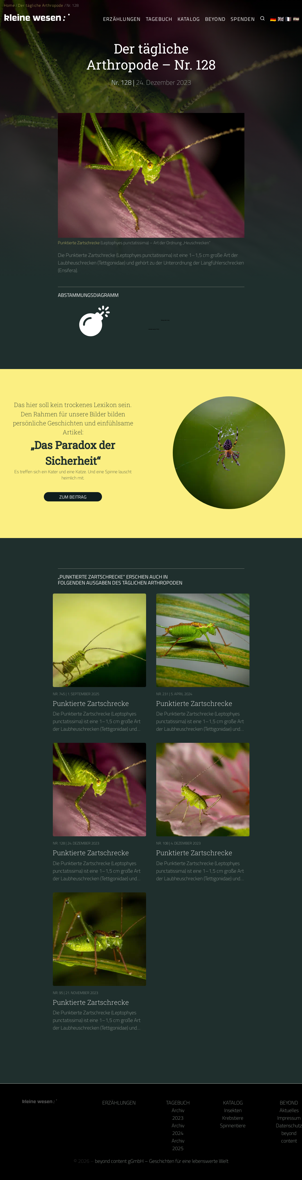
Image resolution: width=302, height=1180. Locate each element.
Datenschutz (289, 1125)
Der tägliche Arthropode (41, 5)
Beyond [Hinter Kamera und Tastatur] (215, 19)
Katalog (233, 1102)
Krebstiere (232, 1118)
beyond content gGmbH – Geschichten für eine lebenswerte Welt (161, 1161)
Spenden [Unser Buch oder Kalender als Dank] (243, 19)
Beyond (289, 1102)
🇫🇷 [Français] (288, 19)
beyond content (289, 1137)
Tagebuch (178, 1102)
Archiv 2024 (178, 1129)
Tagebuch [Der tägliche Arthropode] (159, 19)
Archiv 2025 (178, 1144)
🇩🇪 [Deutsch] (273, 19)
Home (9, 5)
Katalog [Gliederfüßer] (189, 19)
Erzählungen (122, 19)
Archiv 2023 (178, 1114)
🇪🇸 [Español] (296, 19)
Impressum (289, 1118)
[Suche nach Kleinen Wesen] (262, 19)
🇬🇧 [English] (281, 19)
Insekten (233, 1110)
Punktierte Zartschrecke (79, 242)
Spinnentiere (233, 1125)
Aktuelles (289, 1110)
